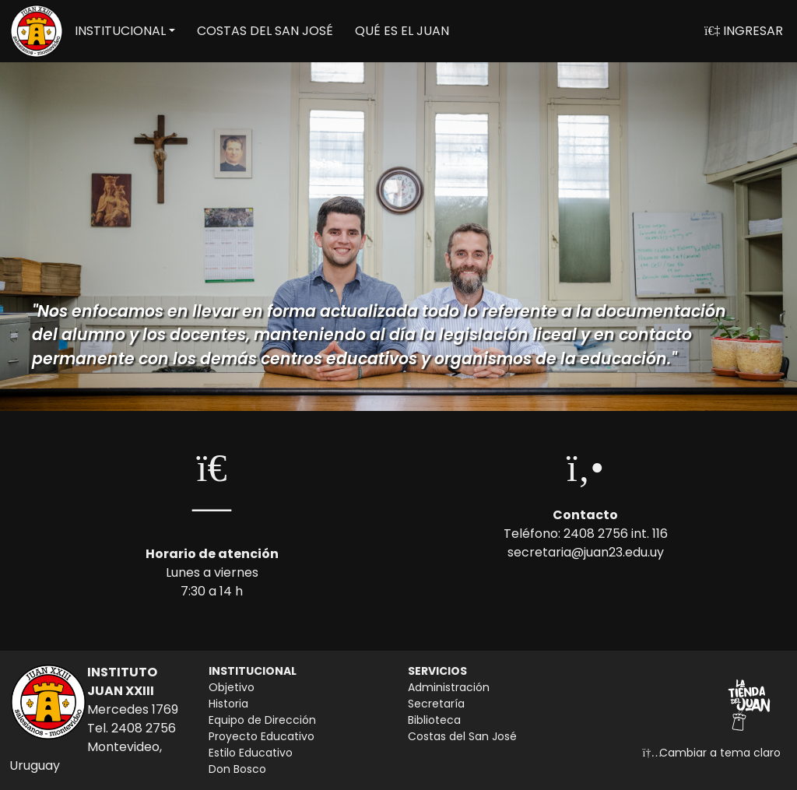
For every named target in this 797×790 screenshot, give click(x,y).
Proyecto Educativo (261, 736)
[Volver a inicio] (36, 31)
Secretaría (436, 703)
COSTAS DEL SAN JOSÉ (265, 31)
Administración (449, 687)
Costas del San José (462, 736)
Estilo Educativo (251, 752)
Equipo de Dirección (262, 720)
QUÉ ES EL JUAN (402, 31)
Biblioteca (434, 720)
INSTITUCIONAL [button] (120, 31)
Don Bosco (237, 769)
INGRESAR (743, 31)
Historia (228, 703)
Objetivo (232, 687)
